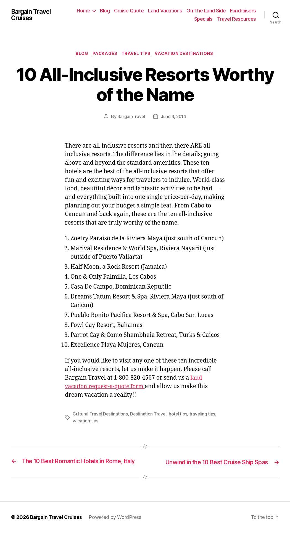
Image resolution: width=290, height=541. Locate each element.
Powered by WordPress (118, 525)
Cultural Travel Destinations (100, 414)
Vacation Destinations (186, 54)
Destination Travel (149, 414)
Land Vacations (165, 11)
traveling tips (204, 414)
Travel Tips (136, 54)
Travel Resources (236, 19)
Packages (105, 54)
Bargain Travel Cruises (32, 15)
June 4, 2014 (173, 117)
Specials (203, 19)
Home (83, 11)
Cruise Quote (129, 11)
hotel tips (179, 414)
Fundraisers (243, 11)
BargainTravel (131, 117)
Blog (105, 11)
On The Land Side (206, 11)
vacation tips (86, 421)
